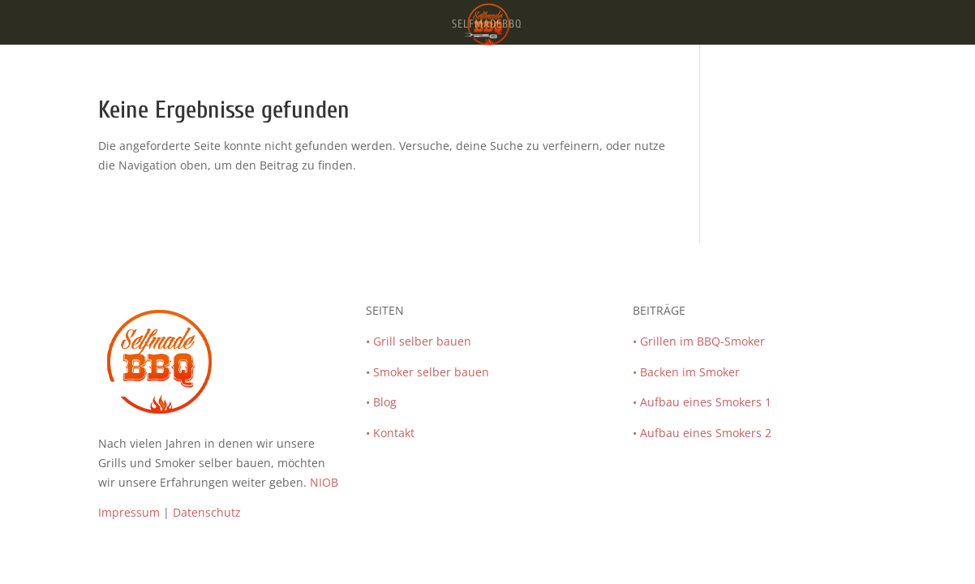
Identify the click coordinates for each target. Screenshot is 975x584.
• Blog (381, 402)
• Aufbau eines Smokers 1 (702, 402)
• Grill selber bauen (418, 341)
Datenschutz (207, 512)
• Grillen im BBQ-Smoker (699, 341)
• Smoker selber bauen (427, 372)
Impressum (129, 512)
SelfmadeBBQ (487, 25)
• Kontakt (390, 432)
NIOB (324, 482)
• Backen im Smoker (686, 372)
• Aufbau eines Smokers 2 (702, 432)
